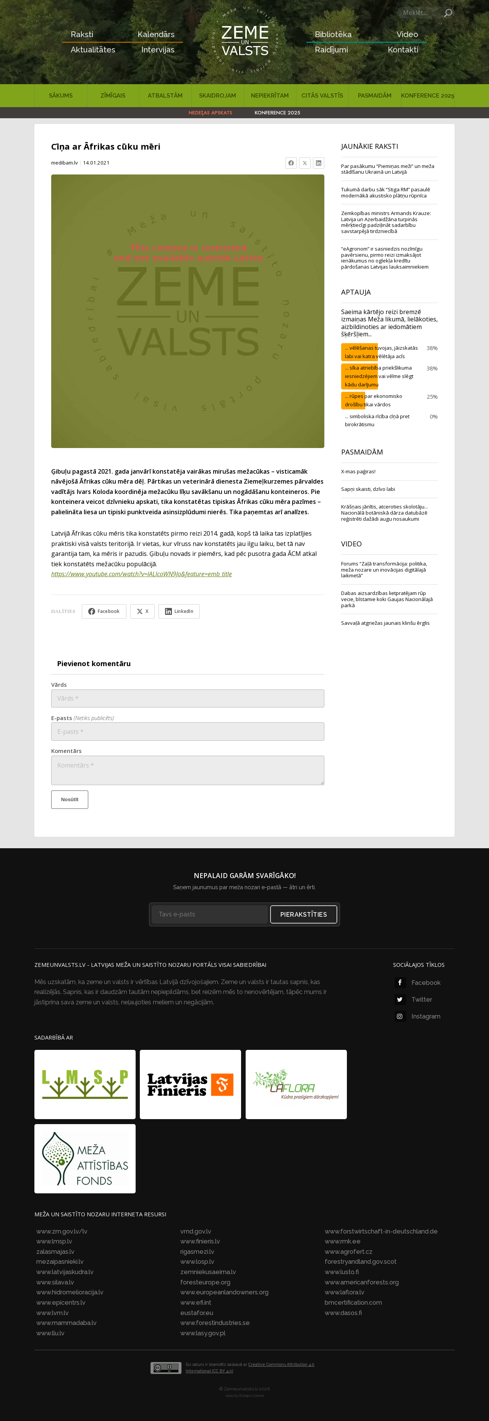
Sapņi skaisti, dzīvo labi (368, 489)
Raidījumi (331, 49)
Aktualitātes (93, 49)
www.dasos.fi (343, 1313)
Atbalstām (165, 95)
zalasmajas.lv (55, 1251)
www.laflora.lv (344, 1292)
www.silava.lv (55, 1282)
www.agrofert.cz (348, 1251)
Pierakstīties (303, 914)
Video (407, 34)
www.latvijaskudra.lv (65, 1272)
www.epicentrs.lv (61, 1302)
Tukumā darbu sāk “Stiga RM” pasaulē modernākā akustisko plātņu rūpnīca (385, 192)
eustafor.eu (196, 1313)
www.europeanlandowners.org (224, 1292)
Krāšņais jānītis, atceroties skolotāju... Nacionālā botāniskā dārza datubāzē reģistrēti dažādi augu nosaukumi (384, 512)
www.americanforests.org (362, 1282)
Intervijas (158, 49)
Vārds (59, 684)
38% (432, 348)
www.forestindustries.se (215, 1322)
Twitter (413, 999)
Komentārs (66, 750)
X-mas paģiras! (358, 471)
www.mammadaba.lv (66, 1322)
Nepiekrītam (270, 95)
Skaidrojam (217, 95)
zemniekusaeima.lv (208, 1272)
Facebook (417, 982)
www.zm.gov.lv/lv (61, 1231)
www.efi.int (195, 1302)
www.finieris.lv (200, 1241)
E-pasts (82, 718)
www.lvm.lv (52, 1313)
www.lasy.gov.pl (202, 1333)
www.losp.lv (197, 1261)
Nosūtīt (70, 799)
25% (432, 396)
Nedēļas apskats (210, 112)
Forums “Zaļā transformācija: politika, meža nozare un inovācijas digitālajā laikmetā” (384, 569)
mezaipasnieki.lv (60, 1261)
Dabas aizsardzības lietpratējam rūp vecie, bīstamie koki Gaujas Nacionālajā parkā (387, 599)
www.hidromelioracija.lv (70, 1292)
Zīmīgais (112, 95)
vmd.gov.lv (195, 1231)
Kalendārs (156, 34)
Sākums (61, 95)
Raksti (82, 34)
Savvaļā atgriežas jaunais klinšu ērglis (385, 622)
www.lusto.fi (342, 1272)
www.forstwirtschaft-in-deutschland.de (381, 1231)
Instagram (417, 1016)
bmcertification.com (353, 1302)
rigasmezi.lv (197, 1251)
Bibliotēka (333, 34)
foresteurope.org (205, 1282)
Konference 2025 (427, 95)
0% (434, 416)
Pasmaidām (375, 95)
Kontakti (403, 49)
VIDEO (351, 543)
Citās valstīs (322, 95)
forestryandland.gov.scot (361, 1261)
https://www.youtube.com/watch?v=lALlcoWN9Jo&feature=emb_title (141, 574)
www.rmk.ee (343, 1241)
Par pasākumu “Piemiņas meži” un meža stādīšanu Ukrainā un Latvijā (387, 169)
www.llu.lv (50, 1333)
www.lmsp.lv (54, 1241)
